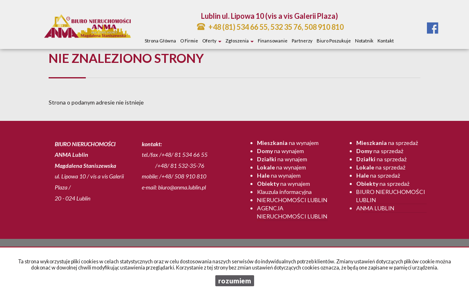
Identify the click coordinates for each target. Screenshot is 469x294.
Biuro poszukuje (334, 40)
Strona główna (160, 40)
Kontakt (385, 40)
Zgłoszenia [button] (240, 40)
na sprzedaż (387, 142)
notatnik (364, 40)
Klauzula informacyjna (284, 191)
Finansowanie (273, 40)
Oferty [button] (211, 40)
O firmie (189, 40)
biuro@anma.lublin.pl (182, 187)
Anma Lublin (375, 208)
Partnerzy (302, 40)
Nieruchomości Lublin (292, 199)
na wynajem (288, 142)
